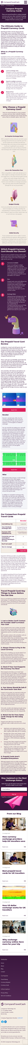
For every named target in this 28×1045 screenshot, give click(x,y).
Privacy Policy (4, 993)
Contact (3, 971)
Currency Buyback (5, 982)
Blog (2, 969)
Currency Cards (5, 985)
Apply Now (14, 410)
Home (2, 5)
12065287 (20, 1018)
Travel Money (4, 979)
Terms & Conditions (6, 995)
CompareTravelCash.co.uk (7, 1027)
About (2, 966)
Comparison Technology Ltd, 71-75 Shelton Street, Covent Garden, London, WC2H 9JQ (8, 1011)
